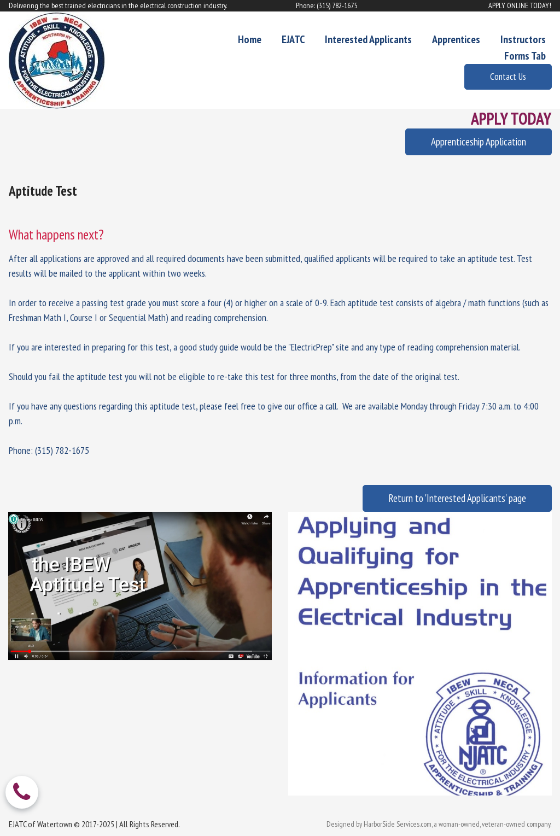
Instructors (523, 39)
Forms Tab (525, 56)
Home (249, 39)
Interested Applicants (368, 39)
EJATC (293, 39)
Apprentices (456, 39)
